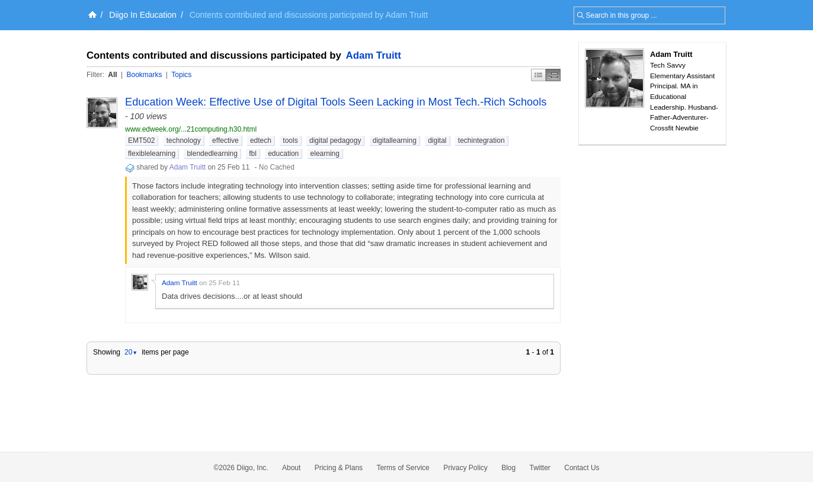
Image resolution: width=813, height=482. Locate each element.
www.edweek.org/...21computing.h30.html (191, 129)
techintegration (481, 140)
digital (437, 140)
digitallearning (395, 140)
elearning (325, 153)
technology (184, 140)
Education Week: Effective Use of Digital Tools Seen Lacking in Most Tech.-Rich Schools (335, 102)
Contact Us (581, 468)
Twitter (540, 468)
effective (225, 140)
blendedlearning (212, 153)
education (283, 153)
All (112, 75)
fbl (253, 153)
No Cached (277, 167)
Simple (538, 75)
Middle (553, 75)
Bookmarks (144, 75)
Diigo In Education (143, 15)
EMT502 (141, 140)
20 (130, 352)
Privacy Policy (465, 468)
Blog (508, 468)
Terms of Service (402, 468)
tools (290, 140)
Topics (181, 75)
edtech (260, 140)
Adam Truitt (373, 55)
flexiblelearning (151, 153)
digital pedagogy (335, 140)
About (291, 468)
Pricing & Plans (339, 468)
